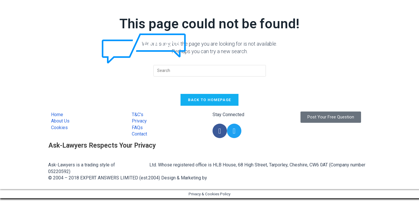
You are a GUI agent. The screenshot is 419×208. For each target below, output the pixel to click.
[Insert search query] (209, 71)
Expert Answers (132, 165)
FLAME (215, 178)
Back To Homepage (209, 100)
